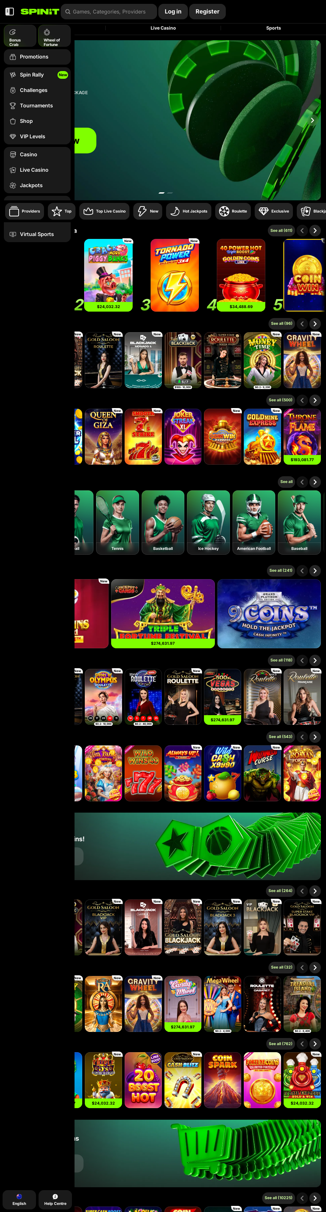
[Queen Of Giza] (103, 437)
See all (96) (282, 323)
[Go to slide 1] (161, 193)
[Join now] (163, 120)
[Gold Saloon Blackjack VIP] (103, 927)
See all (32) (282, 967)
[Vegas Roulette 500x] (222, 697)
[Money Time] (262, 360)
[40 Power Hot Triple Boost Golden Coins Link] (241, 275)
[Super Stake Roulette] (222, 360)
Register (207, 11)
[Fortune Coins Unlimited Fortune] (262, 1080)
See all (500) (281, 399)
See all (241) (281, 570)
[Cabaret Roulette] (262, 1004)
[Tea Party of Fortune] (103, 773)
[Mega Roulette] (143, 697)
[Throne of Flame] (302, 437)
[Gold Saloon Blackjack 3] (222, 927)
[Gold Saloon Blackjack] (183, 927)
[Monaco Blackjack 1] (143, 360)
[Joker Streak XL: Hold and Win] (183, 437)
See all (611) (281, 230)
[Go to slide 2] (170, 193)
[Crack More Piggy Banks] (108, 275)
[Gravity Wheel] (302, 360)
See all (286, 481)
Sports (273, 28)
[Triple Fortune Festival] (163, 613)
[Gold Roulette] (262, 697)
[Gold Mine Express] (262, 437)
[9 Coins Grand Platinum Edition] (269, 613)
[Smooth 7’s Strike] (143, 437)
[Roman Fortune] (302, 773)
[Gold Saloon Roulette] (103, 360)
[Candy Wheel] (183, 1004)
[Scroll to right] (312, 120)
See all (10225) (279, 1197)
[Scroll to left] (302, 230)
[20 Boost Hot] (143, 1080)
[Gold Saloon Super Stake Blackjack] (302, 927)
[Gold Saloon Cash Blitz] (183, 1080)
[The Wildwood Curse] (262, 773)
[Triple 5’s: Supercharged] (103, 1080)
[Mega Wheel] (222, 1004)
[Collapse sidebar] (9, 11)
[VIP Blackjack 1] (262, 927)
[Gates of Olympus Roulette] (103, 697)
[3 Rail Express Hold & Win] (302, 1080)
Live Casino (163, 28)
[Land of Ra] (103, 1004)
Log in (173, 11)
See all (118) (281, 660)
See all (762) (281, 1043)
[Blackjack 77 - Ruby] (183, 360)
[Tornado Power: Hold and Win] (175, 275)
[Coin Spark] (222, 1080)
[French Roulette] (302, 697)
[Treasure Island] (302, 1004)
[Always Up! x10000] (183, 773)
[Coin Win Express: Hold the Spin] (222, 437)
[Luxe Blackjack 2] (143, 927)
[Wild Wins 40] (143, 773)
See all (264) (281, 890)
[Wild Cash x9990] (222, 773)
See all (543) (281, 736)
